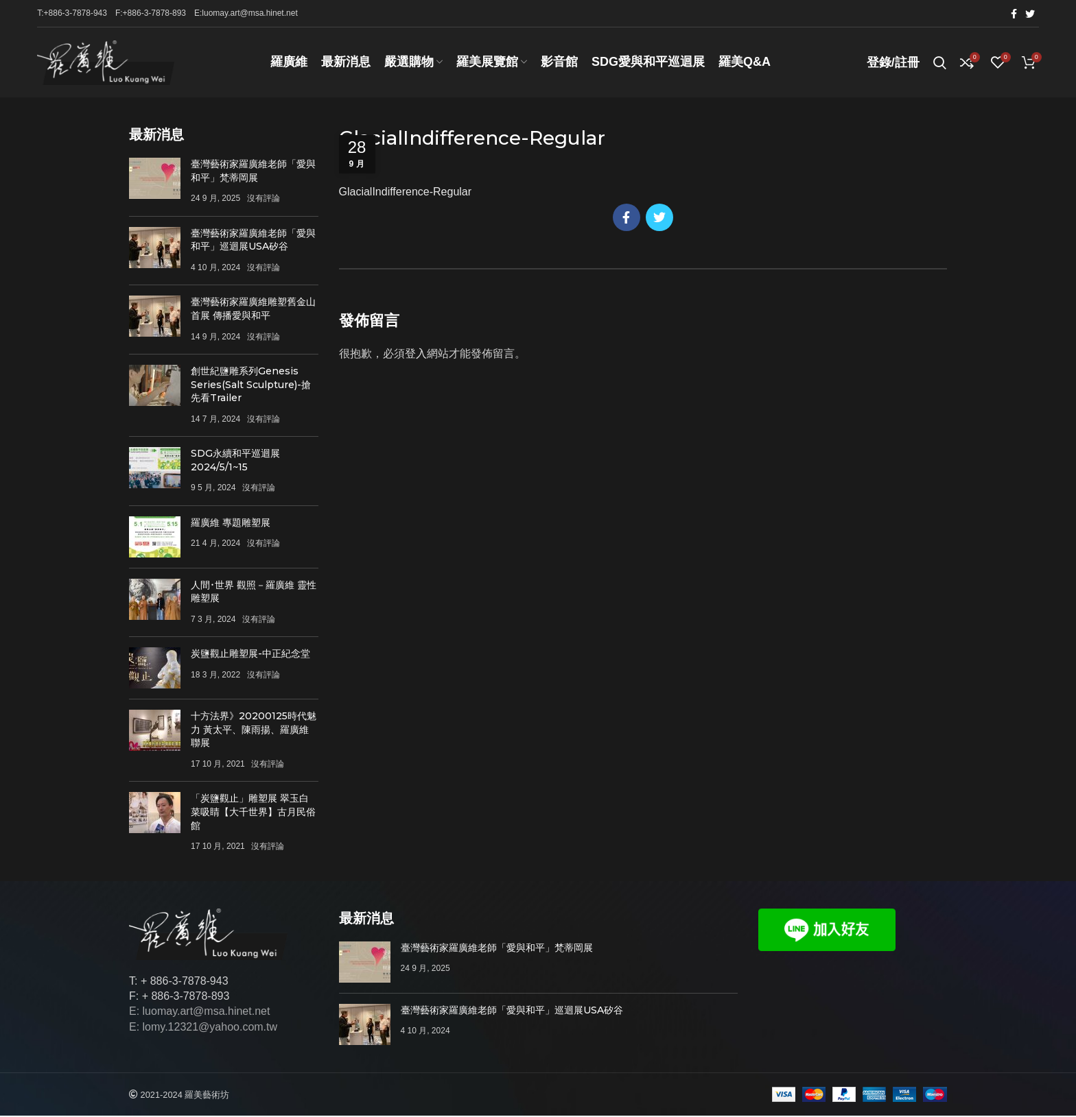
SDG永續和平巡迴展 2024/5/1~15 (235, 462)
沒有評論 (263, 200)
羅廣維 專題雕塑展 (230, 524)
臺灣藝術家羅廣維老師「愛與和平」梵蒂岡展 (253, 173)
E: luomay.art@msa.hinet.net (199, 1013)
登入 (416, 355)
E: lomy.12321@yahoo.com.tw (203, 1029)
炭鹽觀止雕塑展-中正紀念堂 (250, 655)
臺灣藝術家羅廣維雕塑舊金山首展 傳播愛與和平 (253, 311)
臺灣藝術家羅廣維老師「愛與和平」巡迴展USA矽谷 (253, 242)
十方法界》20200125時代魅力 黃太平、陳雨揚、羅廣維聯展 (253, 731)
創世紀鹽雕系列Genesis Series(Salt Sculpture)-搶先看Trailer (251, 386)
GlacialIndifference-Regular (405, 194)
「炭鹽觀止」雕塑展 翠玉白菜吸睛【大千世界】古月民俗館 (253, 813)
